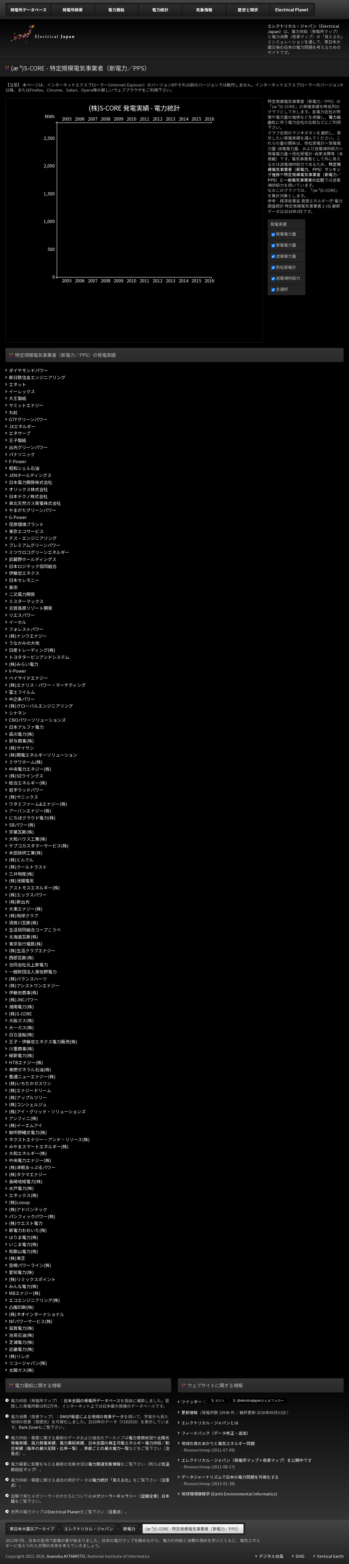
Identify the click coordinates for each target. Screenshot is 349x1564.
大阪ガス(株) (21, 1020)
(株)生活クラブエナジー (32, 950)
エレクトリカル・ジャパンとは (209, 1422)
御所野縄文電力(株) (28, 1132)
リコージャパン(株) (28, 1363)
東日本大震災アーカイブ (32, 1528)
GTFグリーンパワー (28, 419)
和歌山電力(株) (23, 1251)
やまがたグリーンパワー (32, 510)
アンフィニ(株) (23, 1118)
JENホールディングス (30, 475)
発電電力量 (283, 234)
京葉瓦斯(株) (21, 831)
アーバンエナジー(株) (30, 810)
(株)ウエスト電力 (26, 1223)
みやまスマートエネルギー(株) (39, 1146)
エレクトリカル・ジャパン (88, 1528)
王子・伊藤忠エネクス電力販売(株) (43, 1041)
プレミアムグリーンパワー (34, 545)
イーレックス (22, 391)
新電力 (129, 1528)
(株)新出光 (19, 901)
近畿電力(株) (21, 1349)
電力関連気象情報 (104, 1464)
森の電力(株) (21, 734)
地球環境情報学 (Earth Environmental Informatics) (229, 1493)
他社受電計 (283, 267)
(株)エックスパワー (28, 894)
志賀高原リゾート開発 (30, 608)
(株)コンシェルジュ (28, 1104)
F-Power (17, 461)
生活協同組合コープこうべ (35, 929)
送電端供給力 (285, 278)
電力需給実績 (72, 1443)
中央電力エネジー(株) (30, 769)
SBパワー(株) (22, 824)
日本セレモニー (24, 580)
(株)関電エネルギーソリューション (43, 754)
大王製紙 (17, 398)
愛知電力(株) (21, 1272)
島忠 (13, 587)
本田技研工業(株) (26, 852)
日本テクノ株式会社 (28, 496)
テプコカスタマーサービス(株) (39, 845)
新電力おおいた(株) (28, 1230)
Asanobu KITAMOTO (66, 1556)
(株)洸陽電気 (21, 880)
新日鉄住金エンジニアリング (37, 377)
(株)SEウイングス (26, 775)
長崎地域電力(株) (26, 1181)
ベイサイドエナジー (28, 678)
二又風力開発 (22, 594)
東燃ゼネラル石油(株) (30, 1069)
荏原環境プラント (26, 524)
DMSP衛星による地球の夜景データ (92, 1416)
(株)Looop (19, 1202)
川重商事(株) (21, 1048)
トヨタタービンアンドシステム (39, 657)
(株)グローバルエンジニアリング (41, 705)
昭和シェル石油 (24, 468)
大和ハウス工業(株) (28, 838)
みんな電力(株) (23, 1286)
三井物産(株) (21, 873)
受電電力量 (283, 245)
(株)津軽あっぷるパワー (32, 1167)
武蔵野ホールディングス (32, 559)
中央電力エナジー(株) (30, 1160)
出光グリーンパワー (28, 447)
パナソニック (22, 454)
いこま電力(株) (23, 1244)
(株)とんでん (21, 859)
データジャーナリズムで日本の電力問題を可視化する (230, 1477)
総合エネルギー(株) (28, 782)
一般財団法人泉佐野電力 (33, 971)
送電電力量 (283, 256)
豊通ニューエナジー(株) (32, 1076)
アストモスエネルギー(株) (34, 887)
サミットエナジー (26, 405)
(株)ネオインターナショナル (36, 1314)
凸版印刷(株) (21, 1307)
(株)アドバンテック (28, 1209)
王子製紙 (17, 440)
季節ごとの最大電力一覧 (106, 1448)
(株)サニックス (23, 796)
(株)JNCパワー (23, 999)
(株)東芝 (17, 1258)
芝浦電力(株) (21, 1342)
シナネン (17, 712)
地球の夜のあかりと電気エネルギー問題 (218, 1443)
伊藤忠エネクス (24, 573)
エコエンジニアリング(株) (34, 1300)
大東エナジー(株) (26, 908)
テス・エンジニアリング (33, 538)
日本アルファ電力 (26, 727)
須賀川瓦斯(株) (23, 922)
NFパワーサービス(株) (31, 1321)
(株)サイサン (21, 747)
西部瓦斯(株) (21, 957)
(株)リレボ (19, 1356)
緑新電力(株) (21, 1055)
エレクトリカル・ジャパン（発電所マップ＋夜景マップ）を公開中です (246, 1460)
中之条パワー (22, 699)
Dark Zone (28, 1427)
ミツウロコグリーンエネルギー (39, 552)
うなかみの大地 (24, 643)
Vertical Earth (330, 1556)
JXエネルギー (22, 426)
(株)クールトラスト (28, 866)
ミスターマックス (26, 601)
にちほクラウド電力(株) (32, 817)
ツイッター (191, 1401)
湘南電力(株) (21, 1006)
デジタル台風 (271, 1556)
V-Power (17, 670)
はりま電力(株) (23, 1237)
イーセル (17, 622)
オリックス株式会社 (28, 489)
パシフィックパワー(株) (32, 1216)
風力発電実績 (43, 1443)
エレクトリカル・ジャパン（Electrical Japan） (303, 28)
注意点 (114, 1511)
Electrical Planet (63, 1511)
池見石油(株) (21, 1335)
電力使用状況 (141, 1437)
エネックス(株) (23, 1195)
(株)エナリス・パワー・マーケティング (47, 685)
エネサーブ (19, 433)
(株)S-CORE (20, 1013)
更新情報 (189, 1412)
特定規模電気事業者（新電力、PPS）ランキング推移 (304, 169)
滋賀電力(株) (21, 1328)
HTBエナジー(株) (26, 1062)
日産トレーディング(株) (32, 650)
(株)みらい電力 (23, 664)
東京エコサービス (26, 531)
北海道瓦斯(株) (23, 936)
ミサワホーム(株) (26, 762)
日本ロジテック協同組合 (33, 566)
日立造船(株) (21, 1034)
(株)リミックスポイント (32, 1279)
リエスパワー (22, 615)
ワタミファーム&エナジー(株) (38, 804)
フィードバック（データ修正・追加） (216, 1433)
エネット (17, 384)
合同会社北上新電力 (28, 964)
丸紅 (13, 412)
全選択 (279, 289)
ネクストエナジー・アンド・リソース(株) (49, 1139)
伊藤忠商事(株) (23, 992)
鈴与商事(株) (21, 740)
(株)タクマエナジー (28, 1174)
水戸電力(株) (21, 1188)
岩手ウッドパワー (26, 789)
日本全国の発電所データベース (92, 1400)
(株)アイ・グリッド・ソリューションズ (47, 1111)
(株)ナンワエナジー (28, 636)
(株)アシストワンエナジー (34, 985)
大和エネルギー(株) (28, 1153)
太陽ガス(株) (21, 1370)
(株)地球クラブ (23, 915)
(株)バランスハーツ (28, 978)
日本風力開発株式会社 (30, 482)
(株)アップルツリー (28, 1097)
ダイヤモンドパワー (28, 370)
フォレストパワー (26, 629)
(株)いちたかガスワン (30, 1083)
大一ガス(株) (21, 1027)
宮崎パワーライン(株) (30, 1265)
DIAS (300, 1556)
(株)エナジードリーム (30, 1090)
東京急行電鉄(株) (26, 943)
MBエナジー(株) (24, 1293)
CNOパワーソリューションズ (37, 720)
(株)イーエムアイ (25, 1125)
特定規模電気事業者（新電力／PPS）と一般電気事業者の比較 (304, 177)
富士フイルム (22, 692)
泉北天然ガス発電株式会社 (35, 503)
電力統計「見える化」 (112, 1480)
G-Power (18, 517)
